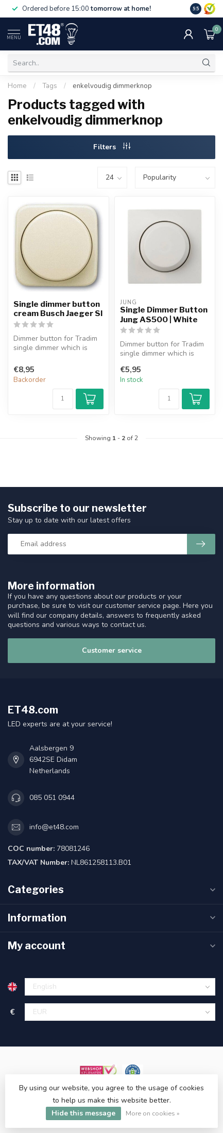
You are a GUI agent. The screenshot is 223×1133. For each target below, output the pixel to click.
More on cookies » (153, 1113)
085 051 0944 (52, 798)
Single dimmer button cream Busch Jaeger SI (57, 309)
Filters (111, 147)
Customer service (112, 650)
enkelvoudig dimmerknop (112, 86)
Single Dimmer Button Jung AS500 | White (164, 314)
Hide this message (83, 1113)
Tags (49, 86)
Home (17, 86)
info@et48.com (54, 827)
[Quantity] (63, 399)
